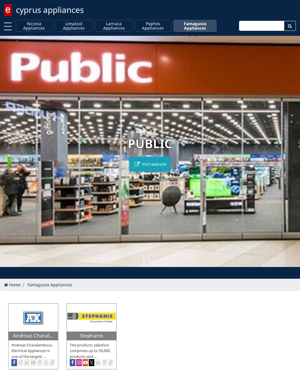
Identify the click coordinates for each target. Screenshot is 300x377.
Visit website (150, 164)
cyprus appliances (50, 9)
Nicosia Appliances (34, 26)
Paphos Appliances (153, 26)
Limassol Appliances (74, 26)
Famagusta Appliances (195, 26)
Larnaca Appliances (114, 26)
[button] (144, 261)
